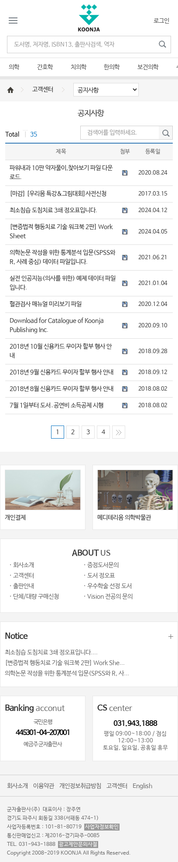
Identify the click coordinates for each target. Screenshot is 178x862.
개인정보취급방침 (80, 786)
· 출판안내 (21, 586)
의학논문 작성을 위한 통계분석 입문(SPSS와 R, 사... (67, 673)
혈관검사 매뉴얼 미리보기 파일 (46, 304)
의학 (14, 67)
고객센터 (42, 89)
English (142, 786)
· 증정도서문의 (101, 565)
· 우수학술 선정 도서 (107, 586)
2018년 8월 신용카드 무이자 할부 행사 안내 (61, 388)
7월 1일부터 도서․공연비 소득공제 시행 (56, 405)
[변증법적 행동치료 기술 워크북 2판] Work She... (65, 662)
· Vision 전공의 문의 (108, 596)
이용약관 (43, 786)
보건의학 (147, 67)
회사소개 (17, 786)
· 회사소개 (21, 565)
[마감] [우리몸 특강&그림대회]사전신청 (58, 193)
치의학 (78, 67)
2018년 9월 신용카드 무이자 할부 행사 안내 (61, 372)
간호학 (45, 67)
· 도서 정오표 (99, 575)
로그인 (161, 20)
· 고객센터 (21, 575)
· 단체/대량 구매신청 (34, 596)
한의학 (112, 67)
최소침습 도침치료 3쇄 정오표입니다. (53, 210)
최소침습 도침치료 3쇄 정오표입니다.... (51, 652)
